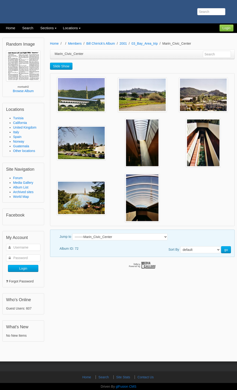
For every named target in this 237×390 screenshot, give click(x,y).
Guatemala (21, 146)
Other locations (24, 151)
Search (104, 377)
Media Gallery (23, 182)
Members (75, 43)
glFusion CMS (126, 386)
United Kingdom (24, 127)
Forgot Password (21, 281)
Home (54, 43)
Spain (17, 137)
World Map (21, 197)
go (226, 250)
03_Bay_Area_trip (145, 43)
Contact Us (145, 377)
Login (226, 28)
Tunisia (18, 118)
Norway (18, 141)
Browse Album (23, 91)
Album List (20, 187)
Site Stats (123, 377)
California (20, 123)
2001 (123, 43)
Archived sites (23, 192)
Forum (17, 178)
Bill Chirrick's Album (100, 43)
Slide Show (61, 66)
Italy (16, 132)
